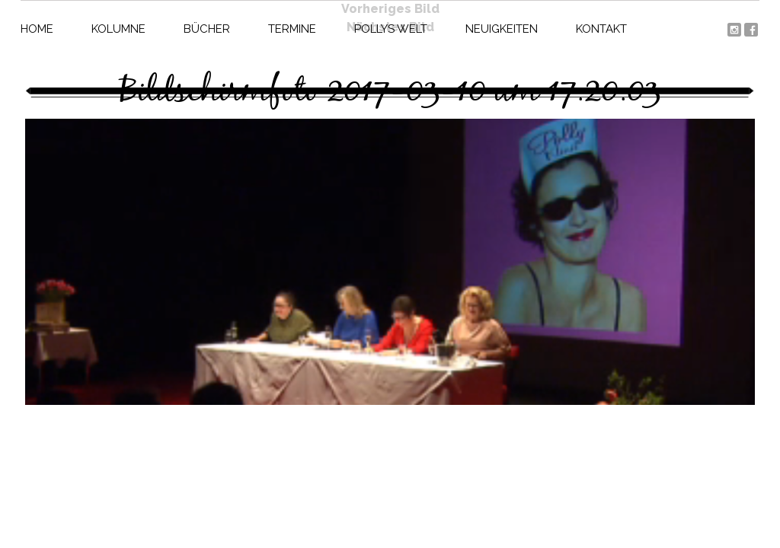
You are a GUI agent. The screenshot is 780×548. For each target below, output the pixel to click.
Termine (292, 29)
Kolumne (118, 29)
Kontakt (601, 29)
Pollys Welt (390, 29)
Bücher (207, 29)
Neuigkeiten (501, 29)
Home (37, 29)
